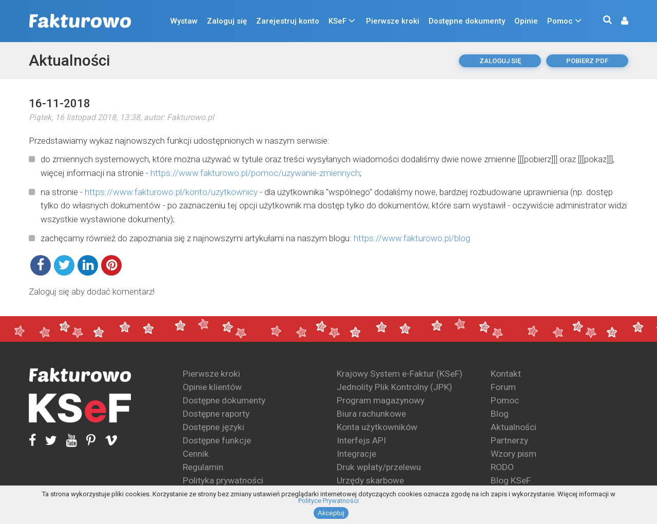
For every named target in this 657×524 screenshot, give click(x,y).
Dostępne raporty (216, 414)
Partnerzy (509, 440)
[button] (619, 21)
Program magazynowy (380, 400)
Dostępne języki (213, 427)
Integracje (356, 454)
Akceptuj (331, 513)
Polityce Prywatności (328, 500)
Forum (503, 387)
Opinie (526, 21)
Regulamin (203, 467)
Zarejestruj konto (287, 21)
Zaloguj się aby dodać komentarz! (91, 291)
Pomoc (560, 21)
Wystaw (184, 21)
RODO (502, 467)
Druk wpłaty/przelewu (379, 467)
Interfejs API (361, 440)
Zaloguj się (227, 21)
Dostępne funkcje (217, 440)
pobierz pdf (587, 61)
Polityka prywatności (223, 480)
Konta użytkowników (377, 427)
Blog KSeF (511, 480)
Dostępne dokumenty (467, 21)
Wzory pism (513, 454)
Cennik (196, 454)
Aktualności (69, 60)
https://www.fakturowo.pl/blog (412, 238)
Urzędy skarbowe (370, 480)
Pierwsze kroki (392, 21)
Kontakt (506, 373)
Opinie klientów (212, 387)
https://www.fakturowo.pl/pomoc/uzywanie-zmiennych (255, 173)
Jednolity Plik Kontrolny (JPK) (394, 387)
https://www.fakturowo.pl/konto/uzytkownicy (171, 192)
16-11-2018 (59, 103)
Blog (500, 414)
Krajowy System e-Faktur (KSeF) (399, 373)
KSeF (337, 21)
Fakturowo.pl (190, 117)
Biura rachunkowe (371, 414)
